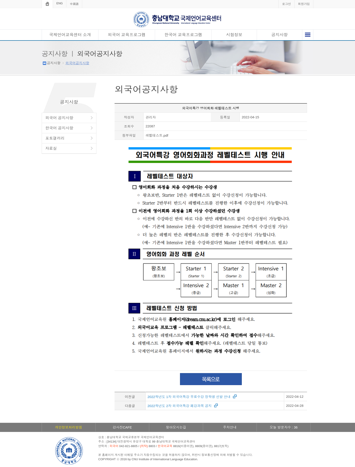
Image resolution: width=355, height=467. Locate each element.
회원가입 (304, 4)
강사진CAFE (122, 427)
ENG (59, 3)
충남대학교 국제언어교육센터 (177, 19)
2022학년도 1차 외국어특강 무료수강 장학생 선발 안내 (189, 397)
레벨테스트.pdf (157, 135)
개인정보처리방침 (68, 427)
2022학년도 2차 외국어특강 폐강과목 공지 (180, 406)
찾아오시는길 (176, 427)
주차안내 (230, 427)
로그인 (286, 4)
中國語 (74, 4)
